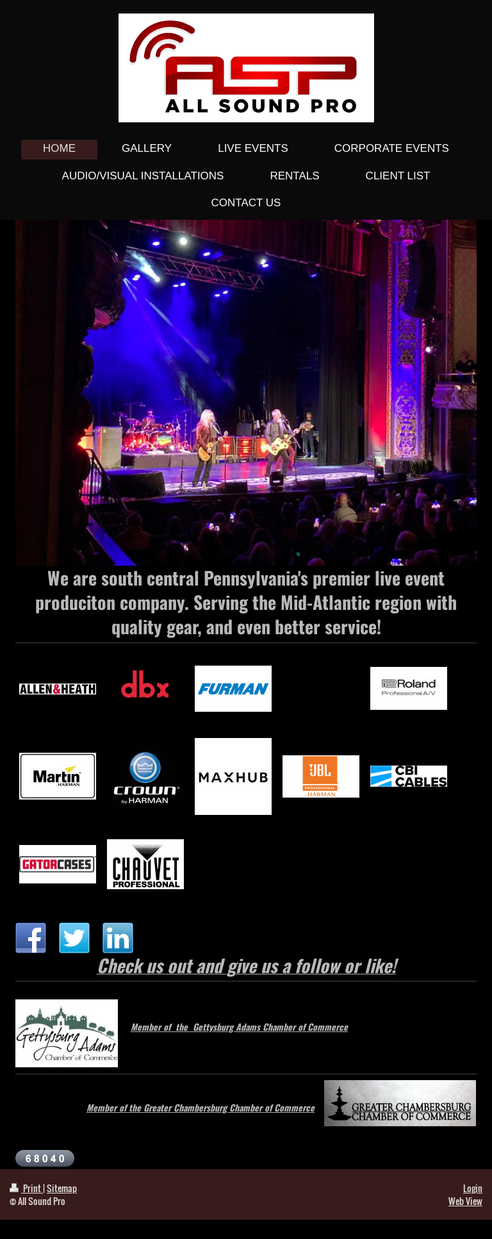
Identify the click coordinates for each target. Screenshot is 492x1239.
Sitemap (62, 1188)
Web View (465, 1201)
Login (472, 1188)
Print (26, 1188)
